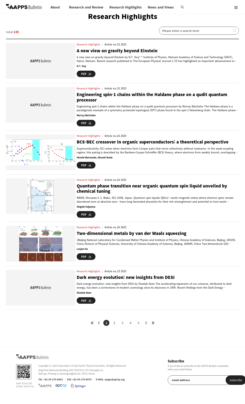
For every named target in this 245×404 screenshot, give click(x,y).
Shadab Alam (84, 298)
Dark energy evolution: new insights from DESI (128, 282)
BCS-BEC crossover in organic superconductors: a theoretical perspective (156, 143)
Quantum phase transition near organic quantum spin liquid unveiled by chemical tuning (156, 192)
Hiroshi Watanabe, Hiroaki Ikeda (95, 159)
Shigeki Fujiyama (86, 210)
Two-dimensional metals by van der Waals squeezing (135, 236)
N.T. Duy (81, 66)
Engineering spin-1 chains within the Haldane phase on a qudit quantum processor (156, 99)
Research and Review (86, 7)
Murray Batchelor (87, 117)
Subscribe (218, 387)
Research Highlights (125, 7)
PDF (86, 73)
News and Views (161, 7)
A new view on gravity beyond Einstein (119, 50)
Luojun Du (82, 252)
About (55, 7)
